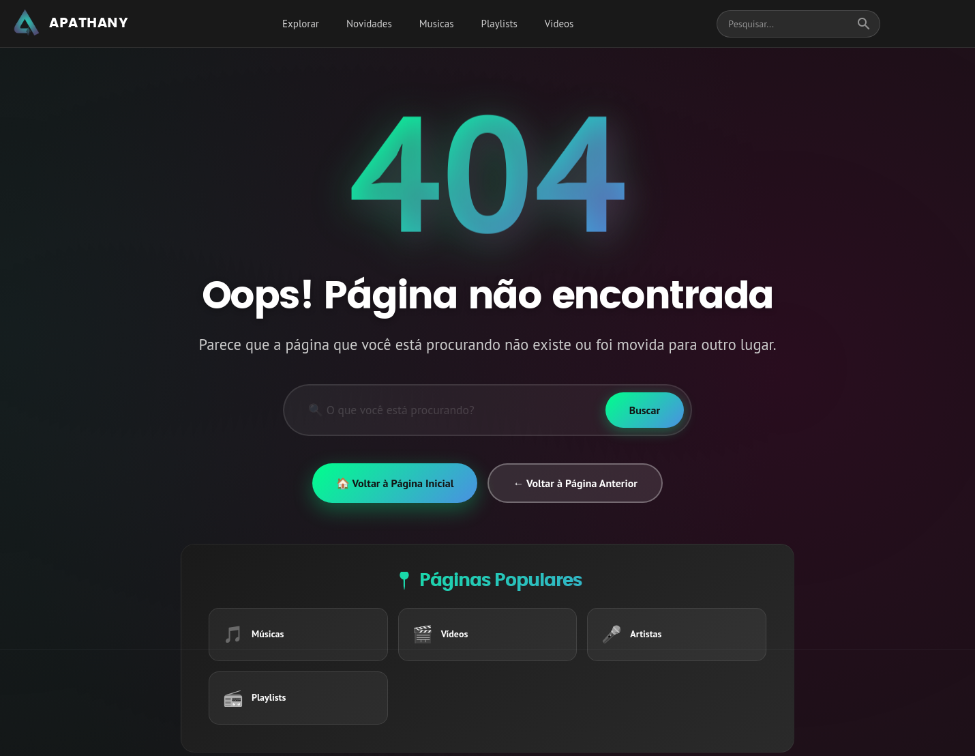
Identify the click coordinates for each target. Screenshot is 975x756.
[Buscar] (644, 410)
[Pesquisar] (445, 410)
